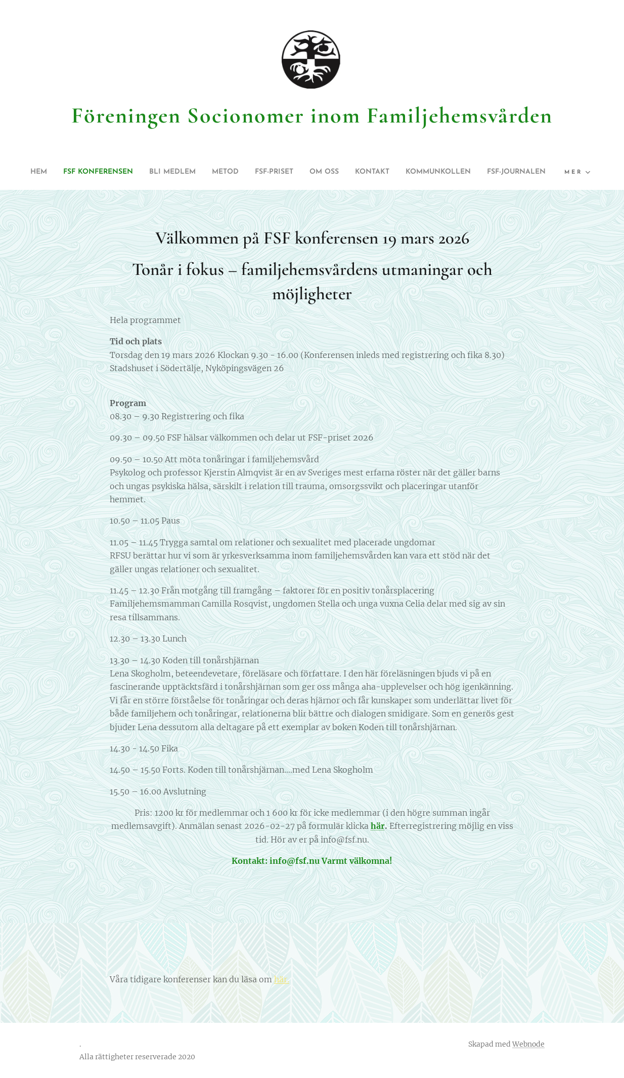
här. (281, 980)
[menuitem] (48, 172)
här (378, 826)
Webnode (528, 1044)
